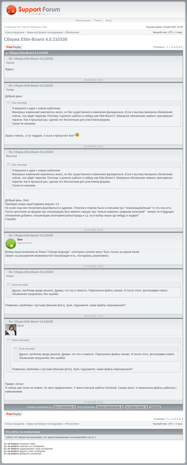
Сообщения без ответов (16, 27)
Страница (158, 47)
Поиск (98, 20)
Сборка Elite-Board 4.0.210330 (35, 39)
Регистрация (83, 20)
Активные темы (39, 27)
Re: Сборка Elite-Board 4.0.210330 (31, 58)
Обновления (72, 32)
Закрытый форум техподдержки (45, 32)
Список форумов (14, 32)
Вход (108, 20)
